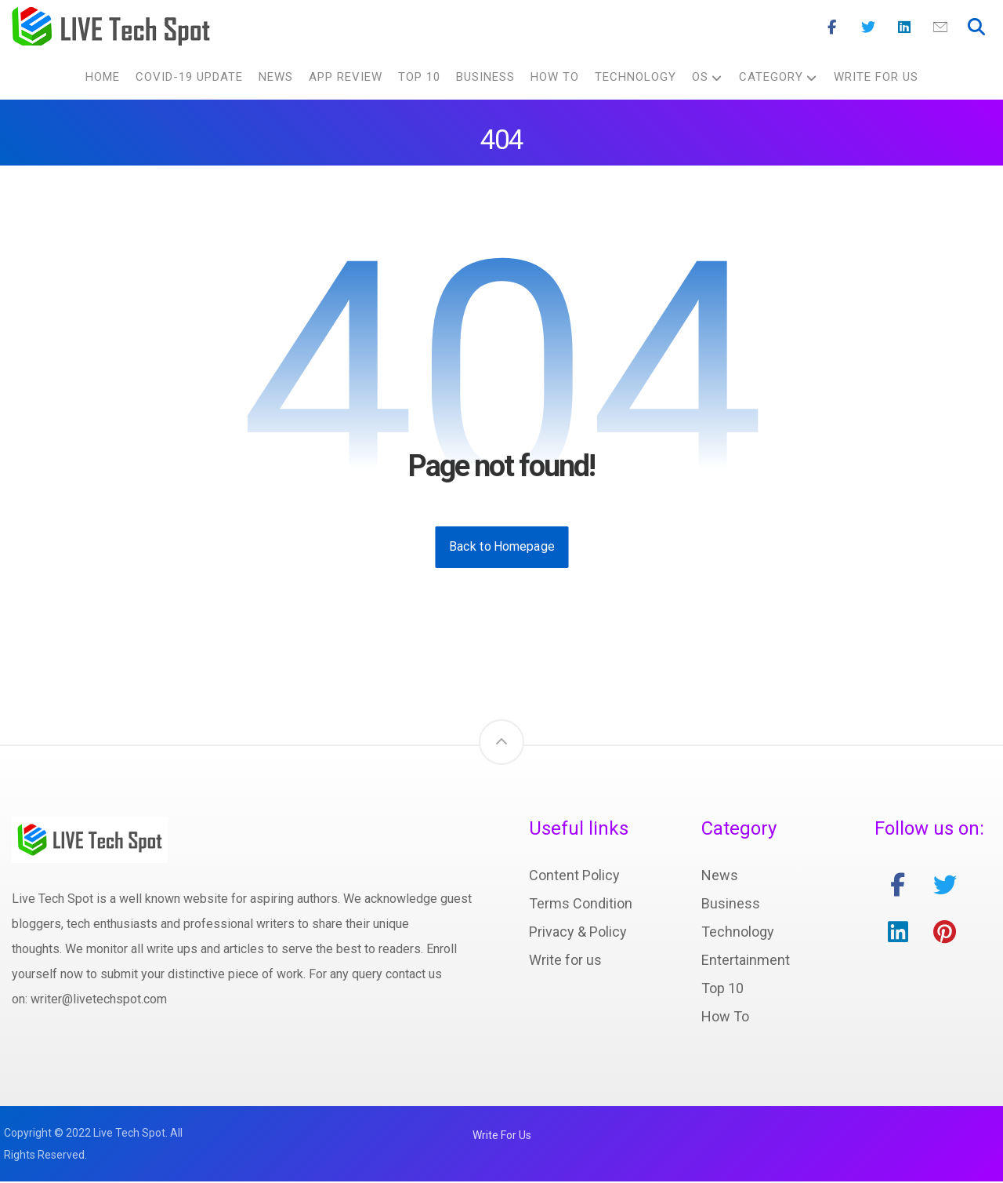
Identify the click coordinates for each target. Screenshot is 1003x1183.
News (719, 876)
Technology (737, 933)
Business (730, 905)
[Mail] (940, 27)
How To (725, 1018)
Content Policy (574, 876)
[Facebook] (832, 27)
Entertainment (745, 961)
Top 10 (722, 989)
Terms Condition (580, 905)
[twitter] (945, 886)
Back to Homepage (501, 548)
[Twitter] (868, 27)
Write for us (565, 961)
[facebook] (898, 886)
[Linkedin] (904, 27)
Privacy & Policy (578, 933)
